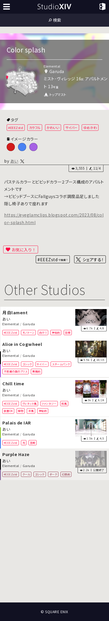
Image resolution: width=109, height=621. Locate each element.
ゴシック (27, 364)
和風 (64, 403)
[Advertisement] (54, 541)
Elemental (10, 324)
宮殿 (32, 442)
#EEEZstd (15, 127)
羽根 (67, 332)
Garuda (29, 324)
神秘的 (56, 332)
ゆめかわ (90, 127)
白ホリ (43, 332)
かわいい (53, 127)
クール (26, 474)
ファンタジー (49, 403)
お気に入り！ (24, 250)
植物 (20, 410)
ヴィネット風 (29, 403)
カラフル (35, 127)
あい (14, 161)
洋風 (31, 410)
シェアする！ (93, 259)
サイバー (71, 127)
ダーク (53, 474)
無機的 (36, 371)
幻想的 (66, 474)
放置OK (8, 410)
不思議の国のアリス (16, 371)
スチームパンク (61, 364)
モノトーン (28, 332)
